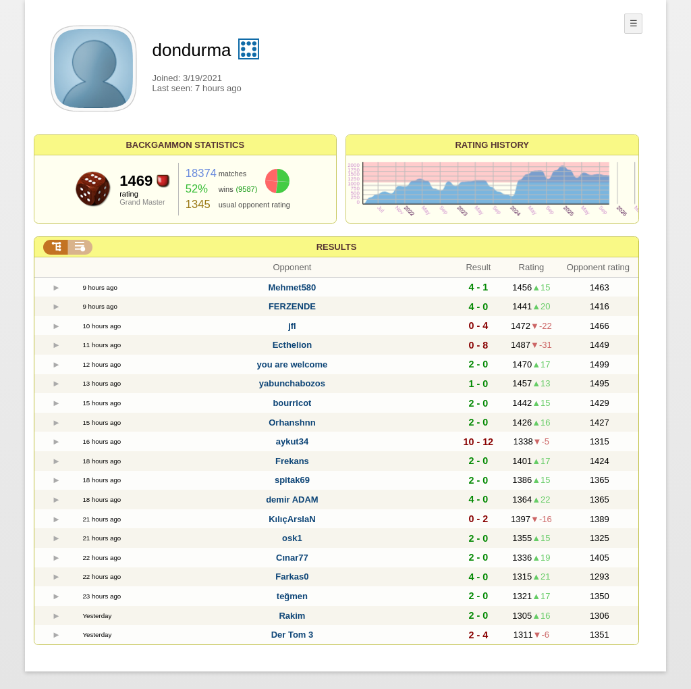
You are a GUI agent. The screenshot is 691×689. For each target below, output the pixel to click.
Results (336, 247)
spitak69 (292, 480)
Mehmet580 (292, 287)
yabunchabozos (292, 383)
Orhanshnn (292, 422)
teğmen (292, 596)
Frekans (292, 461)
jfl (292, 326)
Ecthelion (292, 345)
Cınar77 (292, 558)
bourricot (292, 403)
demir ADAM (292, 499)
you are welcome (292, 364)
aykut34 (292, 441)
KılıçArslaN (292, 519)
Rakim (292, 616)
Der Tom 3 (292, 635)
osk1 (292, 538)
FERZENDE (292, 306)
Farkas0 (291, 576)
